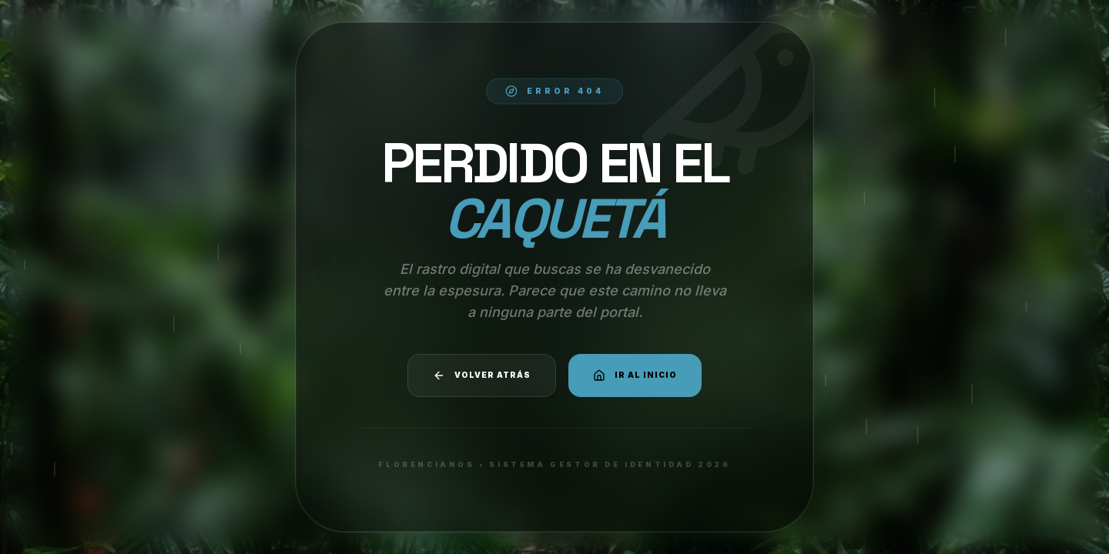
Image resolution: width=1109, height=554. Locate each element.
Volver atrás (482, 375)
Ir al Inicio (635, 375)
